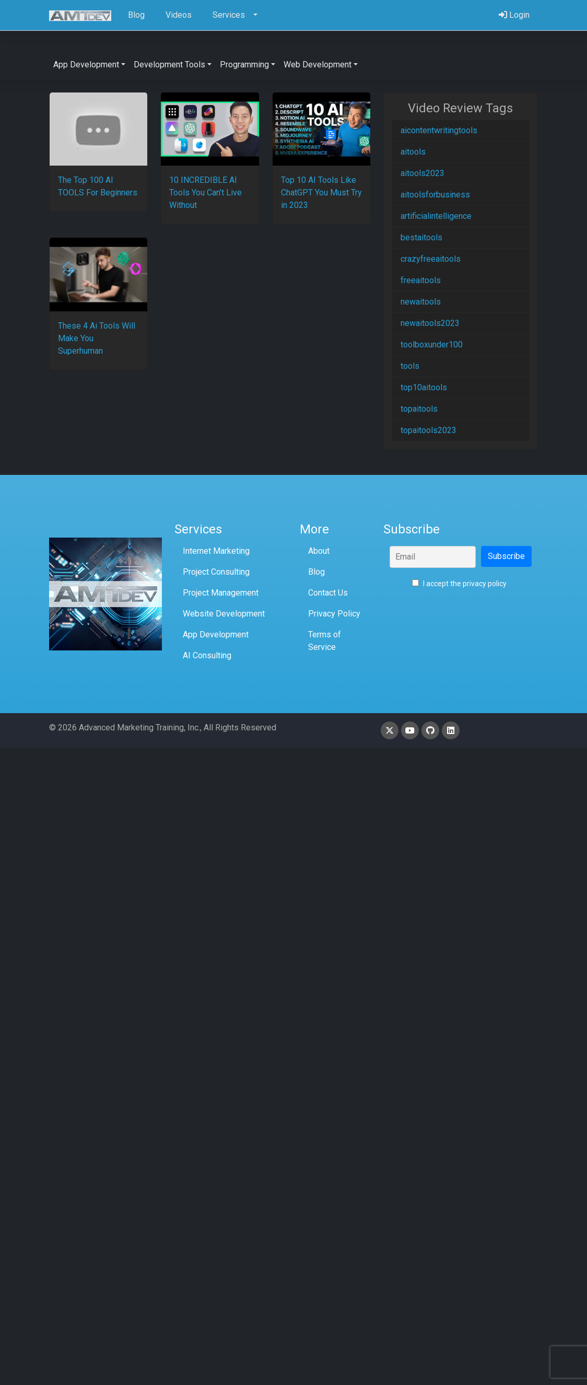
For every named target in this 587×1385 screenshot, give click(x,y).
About (319, 551)
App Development (216, 634)
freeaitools (421, 280)
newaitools (421, 302)
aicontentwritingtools (439, 130)
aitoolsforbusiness (435, 195)
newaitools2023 (430, 323)
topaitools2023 (428, 430)
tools (410, 366)
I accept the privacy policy (459, 583)
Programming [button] (244, 64)
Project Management (221, 593)
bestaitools (421, 237)
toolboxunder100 (432, 345)
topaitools (419, 409)
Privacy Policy (334, 614)
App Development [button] (86, 64)
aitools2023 (422, 173)
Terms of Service (324, 641)
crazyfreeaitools (431, 259)
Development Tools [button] (169, 64)
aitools (413, 152)
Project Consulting (216, 572)
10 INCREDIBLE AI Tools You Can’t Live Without (205, 192)
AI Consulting (207, 655)
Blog (316, 572)
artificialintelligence (436, 216)
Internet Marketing (216, 551)
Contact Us (328, 593)
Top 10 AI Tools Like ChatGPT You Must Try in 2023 (321, 192)
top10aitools (424, 387)
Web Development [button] (317, 64)
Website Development (224, 614)
